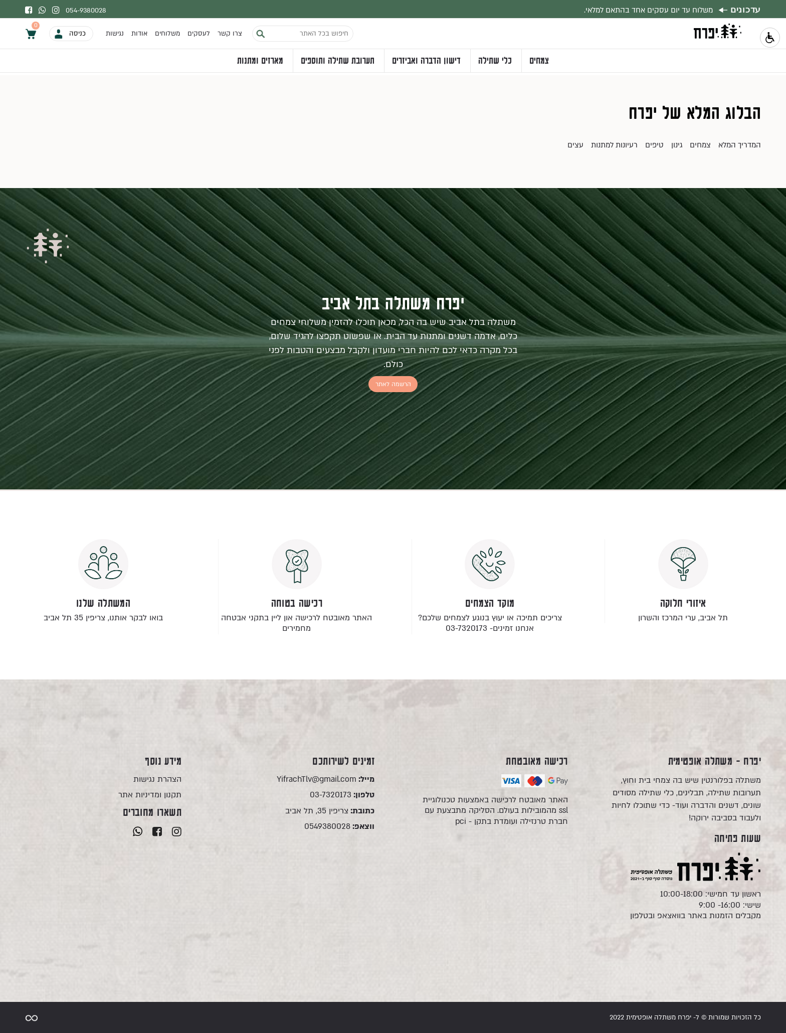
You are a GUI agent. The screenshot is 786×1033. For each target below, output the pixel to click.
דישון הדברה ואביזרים (426, 63)
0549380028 (339, 826)
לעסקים (198, 35)
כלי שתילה (495, 63)
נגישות (115, 35)
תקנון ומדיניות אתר (149, 795)
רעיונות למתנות (614, 145)
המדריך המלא (739, 145)
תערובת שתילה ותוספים (337, 63)
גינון (676, 145)
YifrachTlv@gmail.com (325, 779)
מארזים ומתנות (260, 63)
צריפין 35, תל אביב (329, 811)
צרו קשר (230, 35)
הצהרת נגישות (157, 779)
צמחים (539, 63)
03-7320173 (342, 795)
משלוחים (167, 35)
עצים (575, 145)
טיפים (654, 145)
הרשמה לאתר (393, 384)
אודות (139, 35)
